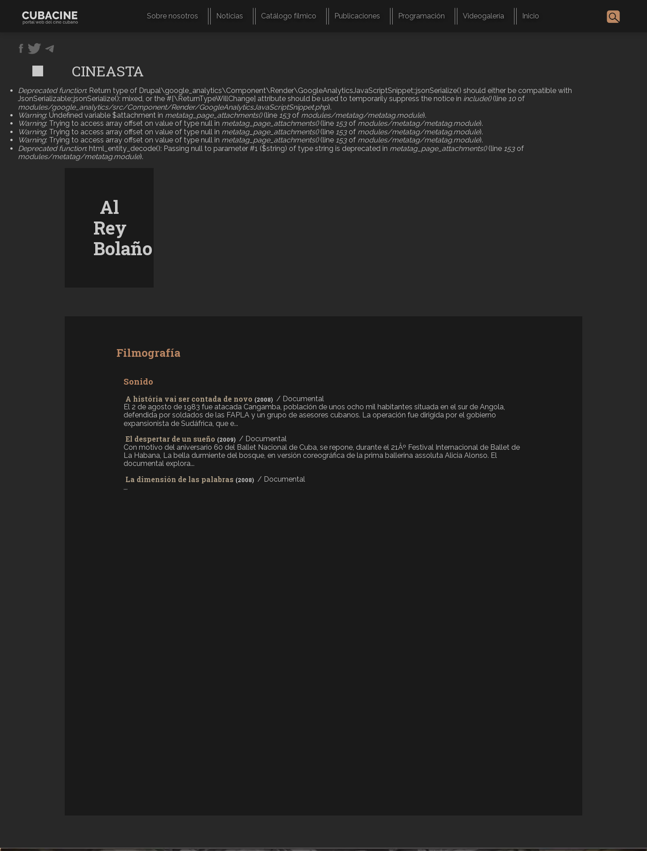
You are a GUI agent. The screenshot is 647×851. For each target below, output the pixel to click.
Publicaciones (357, 16)
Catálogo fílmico (288, 16)
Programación (421, 16)
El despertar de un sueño (170, 438)
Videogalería (483, 16)
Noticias (229, 16)
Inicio (530, 16)
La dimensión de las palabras (179, 479)
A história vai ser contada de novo (189, 398)
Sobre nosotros (172, 16)
